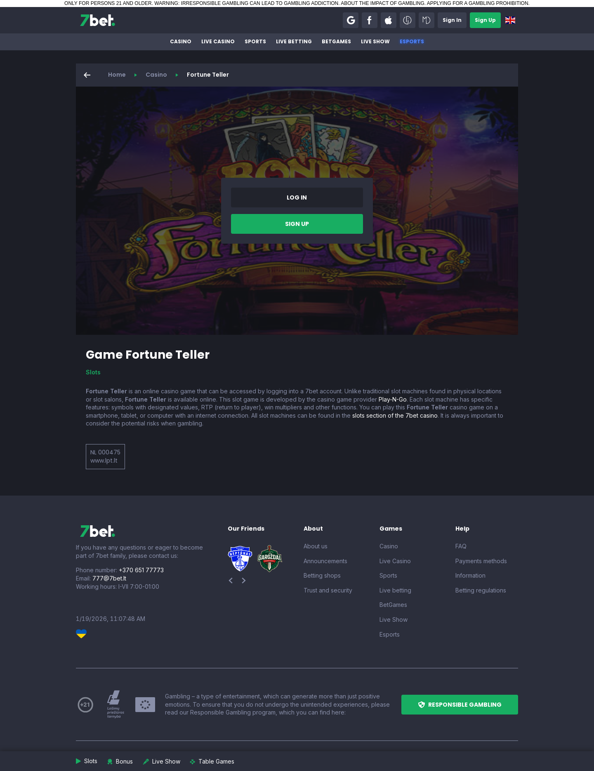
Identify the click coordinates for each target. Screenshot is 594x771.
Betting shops (322, 575)
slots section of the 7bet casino (395, 415)
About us (316, 546)
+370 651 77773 (141, 570)
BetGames (336, 41)
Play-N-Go (393, 399)
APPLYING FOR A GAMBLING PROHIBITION (477, 3)
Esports (412, 41)
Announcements (325, 560)
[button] (350, 20)
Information (470, 575)
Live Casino (218, 41)
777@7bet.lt (109, 578)
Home (117, 75)
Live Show (375, 41)
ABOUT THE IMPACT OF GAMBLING (382, 3)
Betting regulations (480, 590)
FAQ (461, 546)
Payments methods (481, 560)
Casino (180, 41)
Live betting (294, 41)
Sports (255, 41)
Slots (93, 372)
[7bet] (97, 20)
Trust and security (328, 590)
